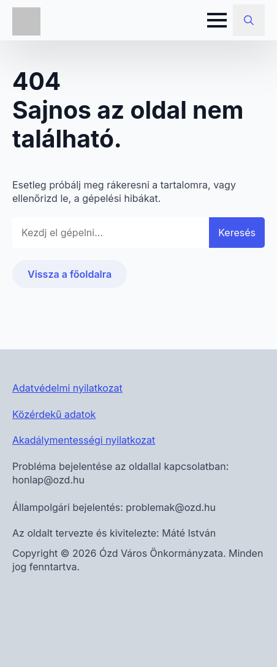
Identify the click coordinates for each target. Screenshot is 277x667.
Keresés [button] (237, 232)
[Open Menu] (217, 20)
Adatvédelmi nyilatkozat (67, 388)
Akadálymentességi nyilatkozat (83, 440)
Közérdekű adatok (54, 414)
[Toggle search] (249, 20)
